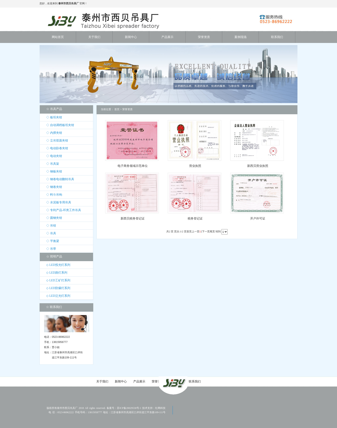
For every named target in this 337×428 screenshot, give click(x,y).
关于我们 (102, 381)
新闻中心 (121, 381)
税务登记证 (195, 218)
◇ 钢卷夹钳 (54, 187)
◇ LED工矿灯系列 (58, 280)
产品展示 (139, 381)
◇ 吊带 (51, 248)
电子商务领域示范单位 (133, 166)
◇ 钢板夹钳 (54, 171)
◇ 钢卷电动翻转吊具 (60, 179)
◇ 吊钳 (51, 225)
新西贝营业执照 (257, 166)
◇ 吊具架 (52, 163)
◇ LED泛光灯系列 (58, 295)
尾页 (212, 231)
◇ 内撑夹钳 (54, 132)
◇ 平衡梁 (52, 241)
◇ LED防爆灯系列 (58, 288)
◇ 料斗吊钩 (54, 194)
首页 (116, 109)
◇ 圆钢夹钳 (54, 217)
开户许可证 (257, 218)
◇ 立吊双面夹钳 (57, 140)
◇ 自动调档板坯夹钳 (60, 125)
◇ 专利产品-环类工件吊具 (63, 210)
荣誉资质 (127, 109)
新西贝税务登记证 (133, 218)
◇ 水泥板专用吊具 (58, 202)
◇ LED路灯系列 (56, 272)
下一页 (206, 231)
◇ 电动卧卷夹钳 (57, 148)
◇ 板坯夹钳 (54, 117)
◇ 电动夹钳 (54, 156)
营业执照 (195, 166)
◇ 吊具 (51, 233)
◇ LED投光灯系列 (58, 265)
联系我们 (195, 381)
